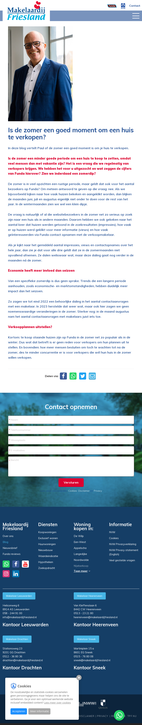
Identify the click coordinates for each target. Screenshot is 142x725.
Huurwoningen (47, 544)
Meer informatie (39, 711)
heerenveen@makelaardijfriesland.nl (95, 617)
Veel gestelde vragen (122, 560)
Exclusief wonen (48, 538)
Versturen (71, 482)
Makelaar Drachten (17, 639)
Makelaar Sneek (86, 639)
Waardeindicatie (48, 556)
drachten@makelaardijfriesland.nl (23, 660)
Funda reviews (11, 554)
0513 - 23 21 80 (83, 613)
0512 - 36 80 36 (12, 656)
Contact (134, 5)
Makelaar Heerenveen (89, 595)
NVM (112, 532)
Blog (5, 542)
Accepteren (18, 711)
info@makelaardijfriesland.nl (20, 617)
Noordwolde (81, 560)
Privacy (98, 490)
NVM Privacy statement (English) (123, 552)
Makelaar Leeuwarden (19, 595)
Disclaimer (84, 490)
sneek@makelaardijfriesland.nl (92, 660)
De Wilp (79, 536)
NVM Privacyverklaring (122, 544)
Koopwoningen (47, 532)
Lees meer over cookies (57, 702)
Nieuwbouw (45, 550)
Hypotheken (45, 562)
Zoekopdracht (46, 568)
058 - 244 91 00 (12, 613)
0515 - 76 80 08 (83, 656)
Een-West (80, 542)
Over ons (8, 536)
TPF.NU (132, 716)
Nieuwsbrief (10, 548)
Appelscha (80, 548)
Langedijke (80, 554)
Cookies (72, 490)
